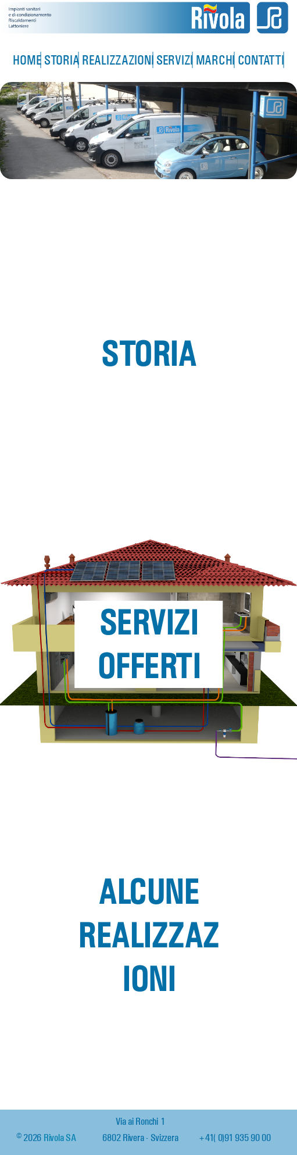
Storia (62, 59)
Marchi (215, 59)
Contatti (261, 59)
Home (27, 59)
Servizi (174, 59)
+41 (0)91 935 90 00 (234, 1136)
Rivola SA (60, 1136)
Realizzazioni (118, 59)
